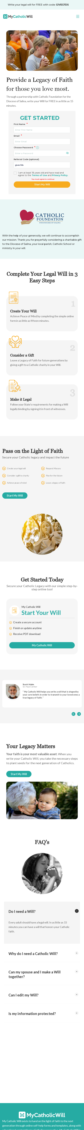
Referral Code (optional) (26, 159)
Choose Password (27, 147)
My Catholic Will (42, 645)
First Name (21, 124)
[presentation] (73, 714)
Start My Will (42, 184)
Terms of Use (39, 175)
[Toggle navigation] (77, 16)
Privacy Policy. (59, 175)
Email (18, 135)
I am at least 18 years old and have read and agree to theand (43, 174)
